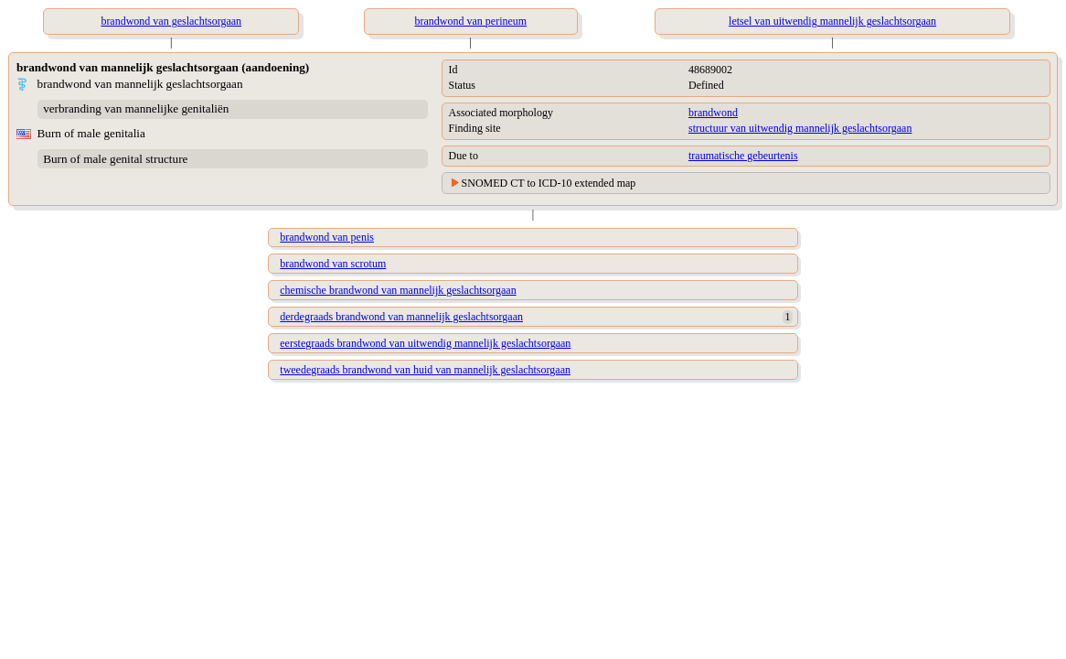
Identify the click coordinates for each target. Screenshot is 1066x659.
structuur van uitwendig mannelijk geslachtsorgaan (799, 128)
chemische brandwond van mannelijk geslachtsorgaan (398, 290)
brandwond (713, 112)
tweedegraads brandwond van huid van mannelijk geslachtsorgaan (425, 369)
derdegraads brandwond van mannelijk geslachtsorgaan (401, 316)
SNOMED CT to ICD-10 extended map (549, 183)
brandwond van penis (327, 237)
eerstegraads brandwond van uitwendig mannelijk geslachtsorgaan (425, 343)
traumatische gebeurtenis (743, 155)
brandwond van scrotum (333, 263)
